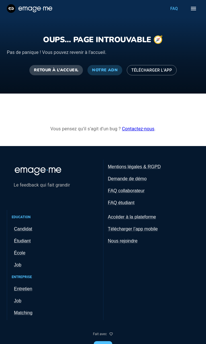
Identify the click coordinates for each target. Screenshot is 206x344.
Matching (23, 312)
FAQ (174, 8)
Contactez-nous (138, 128)
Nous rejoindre (123, 240)
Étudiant (22, 240)
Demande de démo (127, 178)
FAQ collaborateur (126, 190)
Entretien (23, 288)
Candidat (23, 228)
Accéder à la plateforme (132, 217)
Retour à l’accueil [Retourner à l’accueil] (56, 70)
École (19, 252)
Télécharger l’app (151, 70)
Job (17, 264)
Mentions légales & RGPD (134, 166)
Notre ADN (104, 70)
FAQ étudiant (121, 202)
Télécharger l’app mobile (133, 228)
